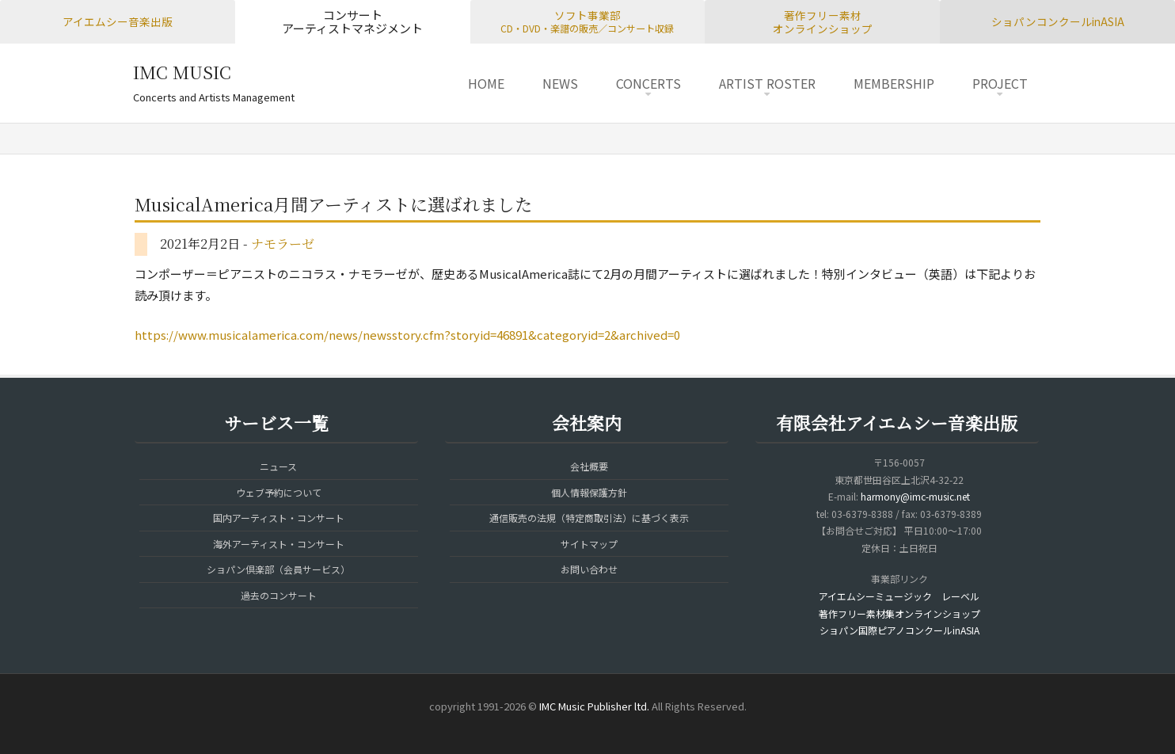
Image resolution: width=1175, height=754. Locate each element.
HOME (486, 83)
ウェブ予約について (278, 492)
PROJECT (1000, 83)
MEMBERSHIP (894, 83)
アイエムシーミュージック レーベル (899, 596)
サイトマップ (589, 543)
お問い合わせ (589, 569)
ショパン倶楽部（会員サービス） (278, 569)
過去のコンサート (279, 595)
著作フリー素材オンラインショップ (823, 21)
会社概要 (589, 466)
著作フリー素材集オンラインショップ (899, 613)
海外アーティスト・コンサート (278, 543)
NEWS (560, 83)
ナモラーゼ (282, 243)
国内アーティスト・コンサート (278, 517)
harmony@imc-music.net (915, 496)
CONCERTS (648, 83)
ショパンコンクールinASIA (1057, 21)
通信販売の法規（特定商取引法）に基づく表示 (589, 517)
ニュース (278, 466)
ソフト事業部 (587, 21)
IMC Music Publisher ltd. (594, 706)
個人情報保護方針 (589, 492)
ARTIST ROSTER (767, 83)
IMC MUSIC (182, 71)
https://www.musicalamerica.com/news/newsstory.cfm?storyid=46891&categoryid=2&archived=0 (407, 334)
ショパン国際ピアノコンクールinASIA (899, 630)
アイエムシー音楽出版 (118, 21)
